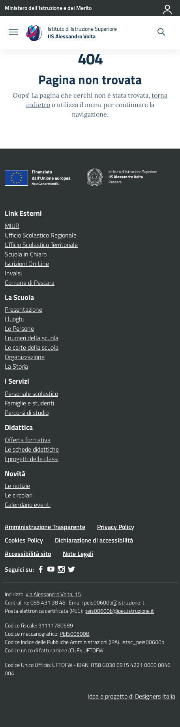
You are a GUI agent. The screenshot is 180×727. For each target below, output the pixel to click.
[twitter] (71, 569)
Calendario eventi (28, 504)
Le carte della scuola (31, 347)
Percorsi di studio (27, 412)
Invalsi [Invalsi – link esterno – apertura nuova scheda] (13, 273)
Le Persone (19, 328)
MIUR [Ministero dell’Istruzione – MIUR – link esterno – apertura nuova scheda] (12, 225)
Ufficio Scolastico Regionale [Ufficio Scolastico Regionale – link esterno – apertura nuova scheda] (41, 235)
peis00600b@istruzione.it (114, 602)
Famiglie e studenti (29, 403)
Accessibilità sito (28, 553)
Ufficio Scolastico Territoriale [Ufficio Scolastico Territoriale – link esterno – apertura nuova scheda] (41, 244)
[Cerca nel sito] (161, 33)
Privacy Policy (115, 526)
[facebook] (40, 569)
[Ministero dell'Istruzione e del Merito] (48, 8)
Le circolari (18, 495)
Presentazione (23, 309)
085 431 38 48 (48, 602)
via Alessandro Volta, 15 (53, 594)
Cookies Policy (24, 540)
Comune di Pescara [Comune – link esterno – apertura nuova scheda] (29, 282)
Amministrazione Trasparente (45, 526)
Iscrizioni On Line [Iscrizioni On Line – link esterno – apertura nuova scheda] (27, 263)
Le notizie (17, 485)
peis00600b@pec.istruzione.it (119, 610)
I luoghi (14, 319)
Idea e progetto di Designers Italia (131, 696)
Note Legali (78, 553)
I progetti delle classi (31, 458)
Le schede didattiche (32, 449)
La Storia (16, 366)
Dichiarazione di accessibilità (94, 540)
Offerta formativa (28, 439)
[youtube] (50, 569)
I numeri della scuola (31, 338)
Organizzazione (25, 357)
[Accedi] (167, 8)
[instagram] (61, 569)
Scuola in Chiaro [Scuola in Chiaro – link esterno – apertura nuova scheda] (26, 254)
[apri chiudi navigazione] (13, 33)
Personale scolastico (31, 393)
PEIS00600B (75, 633)
